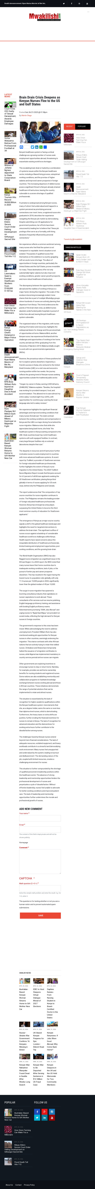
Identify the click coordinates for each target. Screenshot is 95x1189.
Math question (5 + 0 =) (28, 883)
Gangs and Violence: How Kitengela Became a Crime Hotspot (77, 362)
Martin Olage (27, 115)
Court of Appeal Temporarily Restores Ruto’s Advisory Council (82, 378)
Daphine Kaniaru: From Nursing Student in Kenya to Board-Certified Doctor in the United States (52, 1003)
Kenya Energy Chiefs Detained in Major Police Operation (10, 333)
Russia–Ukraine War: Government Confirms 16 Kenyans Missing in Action (24, 1041)
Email (21, 825)
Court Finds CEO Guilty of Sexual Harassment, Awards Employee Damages (10, 116)
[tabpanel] (77, 179)
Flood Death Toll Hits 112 (10, 255)
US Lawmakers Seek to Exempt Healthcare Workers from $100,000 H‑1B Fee (9, 281)
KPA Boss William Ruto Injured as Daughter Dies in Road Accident (10, 388)
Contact (18, 1185)
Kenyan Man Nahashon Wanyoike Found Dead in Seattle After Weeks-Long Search (24, 1075)
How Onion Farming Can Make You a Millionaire (10, 309)
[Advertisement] (47, 63)
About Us (9, 1185)
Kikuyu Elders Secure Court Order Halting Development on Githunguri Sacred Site (10, 229)
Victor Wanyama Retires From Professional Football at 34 (10, 144)
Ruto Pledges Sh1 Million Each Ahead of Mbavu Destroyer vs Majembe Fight (10, 417)
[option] (25, 4)
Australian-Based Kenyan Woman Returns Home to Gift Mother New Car (9, 449)
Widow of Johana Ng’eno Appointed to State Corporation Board (10, 172)
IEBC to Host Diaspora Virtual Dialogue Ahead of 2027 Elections (38, 997)
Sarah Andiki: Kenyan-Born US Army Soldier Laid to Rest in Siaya (83, 258)
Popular (82, 126)
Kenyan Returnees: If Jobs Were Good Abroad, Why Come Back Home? (52, 1041)
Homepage (23, 843)
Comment (23, 848)
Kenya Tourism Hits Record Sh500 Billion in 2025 (10, 200)
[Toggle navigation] (88, 11)
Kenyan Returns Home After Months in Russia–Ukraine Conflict (76, 395)
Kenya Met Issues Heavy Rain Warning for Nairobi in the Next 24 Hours (77, 307)
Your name (23, 813)
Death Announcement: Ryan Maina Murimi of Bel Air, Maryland (10, 360)
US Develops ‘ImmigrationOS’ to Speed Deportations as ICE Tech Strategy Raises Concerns (76, 326)
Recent (69, 126)
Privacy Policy (29, 1185)
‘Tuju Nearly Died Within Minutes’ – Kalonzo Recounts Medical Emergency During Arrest (77, 345)
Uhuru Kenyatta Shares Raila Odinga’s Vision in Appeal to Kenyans (77, 290)
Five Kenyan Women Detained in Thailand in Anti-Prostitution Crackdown (77, 412)
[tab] (69, 127)
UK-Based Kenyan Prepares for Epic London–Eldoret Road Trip (38, 1041)
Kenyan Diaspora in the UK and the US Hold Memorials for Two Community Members (52, 1075)
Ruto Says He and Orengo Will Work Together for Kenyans (83, 273)
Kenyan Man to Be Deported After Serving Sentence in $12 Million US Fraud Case (38, 1075)
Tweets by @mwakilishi (73, 239)
